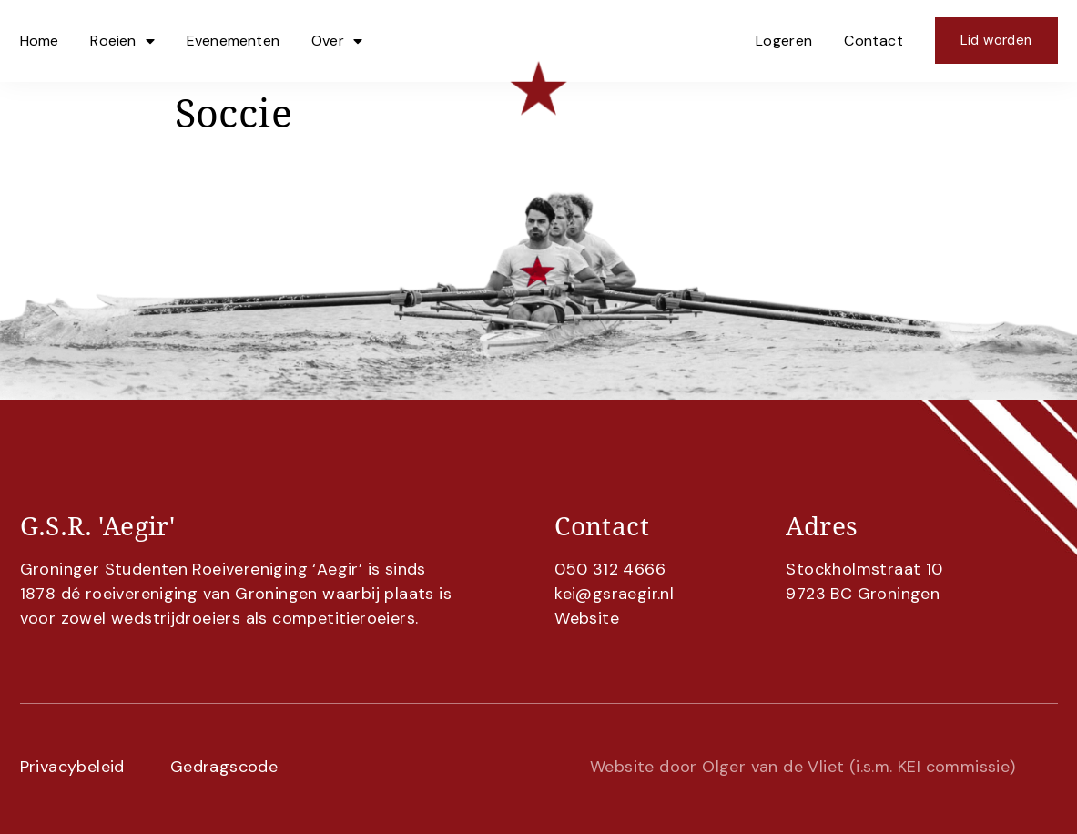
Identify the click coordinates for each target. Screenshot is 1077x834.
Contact (873, 40)
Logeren (784, 40)
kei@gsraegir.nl (614, 594)
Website (586, 618)
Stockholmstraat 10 (864, 569)
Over (336, 41)
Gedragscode (224, 767)
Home (39, 40)
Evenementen (233, 40)
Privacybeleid (72, 767)
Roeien (122, 41)
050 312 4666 (610, 569)
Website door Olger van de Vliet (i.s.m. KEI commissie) (803, 767)
